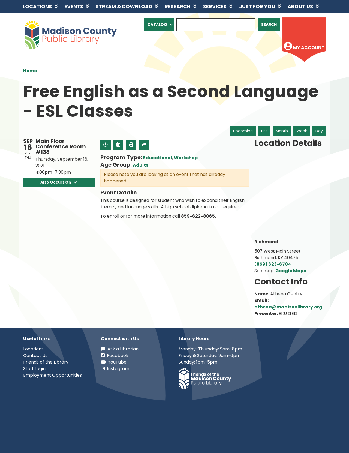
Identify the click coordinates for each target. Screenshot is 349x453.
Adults (140, 165)
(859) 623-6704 (272, 264)
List (264, 131)
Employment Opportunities (52, 375)
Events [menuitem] (73, 6)
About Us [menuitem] (300, 6)
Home (30, 71)
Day (319, 131)
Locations (33, 349)
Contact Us (35, 355)
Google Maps (290, 271)
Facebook (114, 355)
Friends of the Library (45, 362)
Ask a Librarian (120, 349)
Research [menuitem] (178, 6)
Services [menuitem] (215, 6)
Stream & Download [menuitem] (124, 6)
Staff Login (34, 368)
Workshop (186, 158)
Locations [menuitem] (37, 6)
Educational (157, 158)
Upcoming (243, 131)
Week (301, 131)
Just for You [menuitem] (257, 6)
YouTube (114, 362)
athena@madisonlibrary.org (288, 307)
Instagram (115, 368)
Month (282, 131)
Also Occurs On (59, 182)
